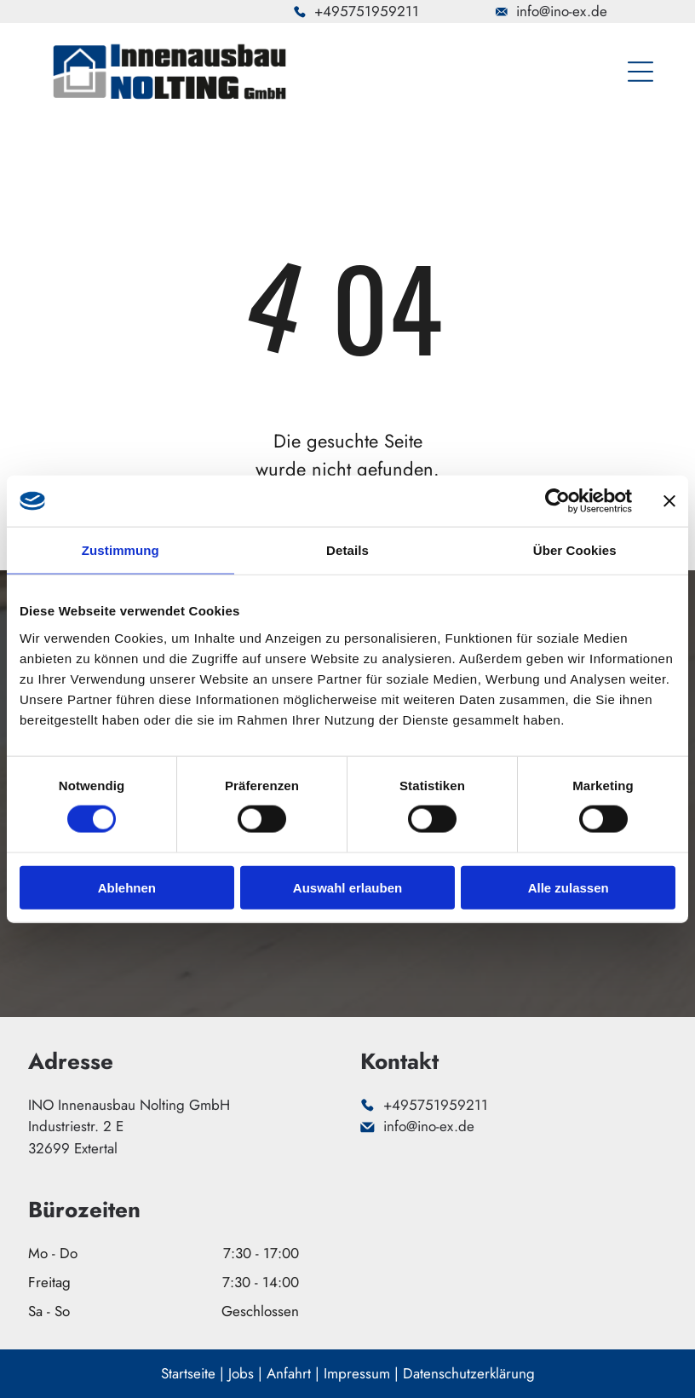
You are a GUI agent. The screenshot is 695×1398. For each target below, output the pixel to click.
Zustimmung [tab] (120, 550)
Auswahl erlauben (347, 888)
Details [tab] (347, 550)
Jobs (241, 1373)
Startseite (188, 1373)
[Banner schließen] (669, 501)
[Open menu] (640, 71)
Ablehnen (127, 888)
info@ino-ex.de (561, 11)
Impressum (357, 1373)
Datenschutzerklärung (469, 1373)
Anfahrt (289, 1373)
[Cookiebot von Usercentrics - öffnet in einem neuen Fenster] (557, 501)
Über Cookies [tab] (575, 550)
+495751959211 (366, 11)
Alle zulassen (568, 888)
